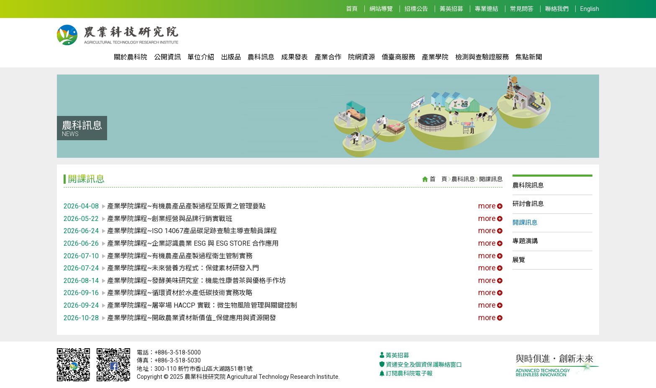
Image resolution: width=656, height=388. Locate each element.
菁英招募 (451, 8)
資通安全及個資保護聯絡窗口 (420, 364)
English (589, 8)
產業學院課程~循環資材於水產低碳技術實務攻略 (179, 293)
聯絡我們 (557, 8)
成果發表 (294, 57)
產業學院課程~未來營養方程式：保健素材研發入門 (183, 268)
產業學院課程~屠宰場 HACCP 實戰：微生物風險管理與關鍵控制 (202, 305)
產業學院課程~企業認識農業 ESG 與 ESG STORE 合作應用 (193, 243)
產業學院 (435, 57)
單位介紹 (200, 57)
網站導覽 (381, 8)
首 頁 (438, 179)
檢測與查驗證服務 (482, 57)
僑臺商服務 (398, 57)
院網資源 (361, 57)
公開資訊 (167, 57)
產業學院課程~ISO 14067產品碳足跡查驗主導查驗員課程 (192, 231)
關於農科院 (130, 57)
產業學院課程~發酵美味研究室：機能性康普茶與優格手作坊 (196, 281)
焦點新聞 (528, 57)
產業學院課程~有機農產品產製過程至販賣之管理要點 (186, 206)
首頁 (352, 8)
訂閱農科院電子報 (406, 373)
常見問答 (521, 8)
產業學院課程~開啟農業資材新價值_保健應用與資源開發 (191, 318)
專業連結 (486, 8)
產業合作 (328, 57)
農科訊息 (261, 57)
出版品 (231, 57)
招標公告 (416, 8)
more (490, 205)
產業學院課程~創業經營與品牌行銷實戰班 (169, 219)
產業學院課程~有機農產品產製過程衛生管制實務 (179, 256)
